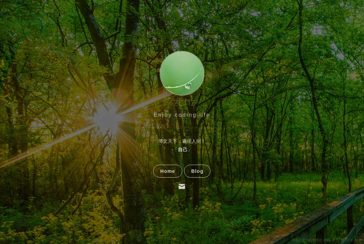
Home (167, 183)
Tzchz (182, 101)
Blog (197, 183)
